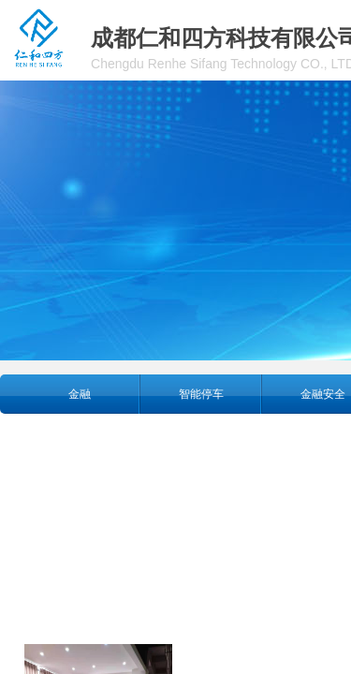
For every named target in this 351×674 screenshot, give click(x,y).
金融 (79, 394)
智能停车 (201, 394)
